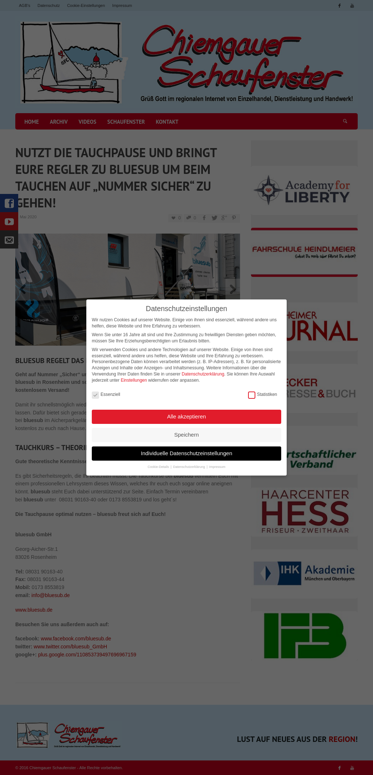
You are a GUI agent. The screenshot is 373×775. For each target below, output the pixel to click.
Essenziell (106, 393)
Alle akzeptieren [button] (186, 415)
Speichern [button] (186, 433)
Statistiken (262, 393)
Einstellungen (134, 378)
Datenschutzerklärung (203, 372)
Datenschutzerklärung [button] (189, 465)
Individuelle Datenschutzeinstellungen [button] (186, 451)
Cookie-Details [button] (159, 465)
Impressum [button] (217, 465)
